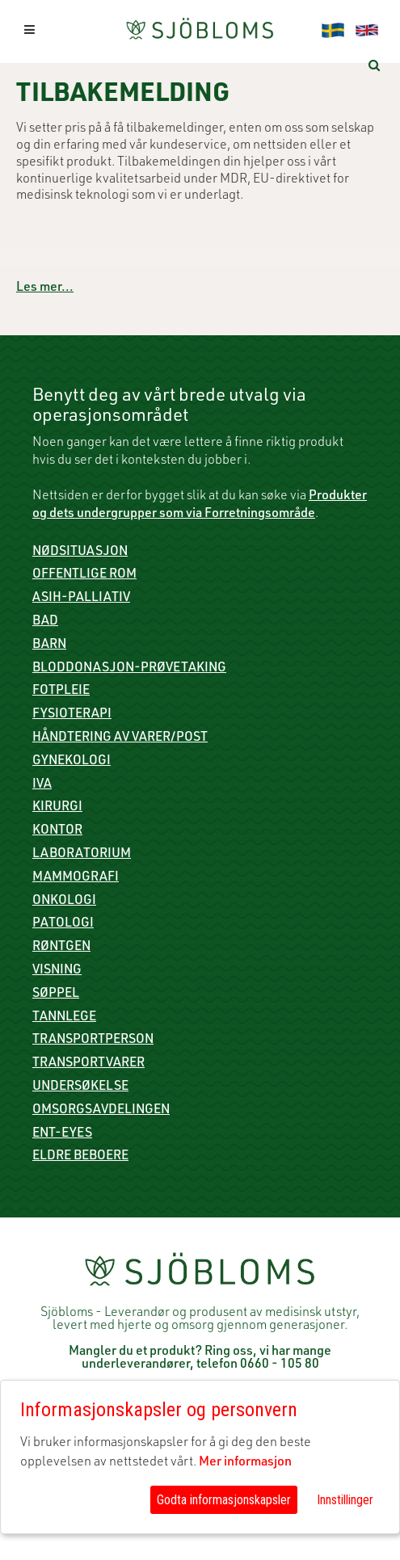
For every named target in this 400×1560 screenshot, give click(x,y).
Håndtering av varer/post (120, 738)
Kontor (57, 831)
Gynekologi (71, 761)
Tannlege (64, 1017)
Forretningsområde (259, 514)
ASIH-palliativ (81, 598)
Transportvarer (88, 1064)
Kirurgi (57, 807)
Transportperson (93, 1040)
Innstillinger (345, 1499)
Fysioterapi (72, 715)
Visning (57, 971)
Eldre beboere (80, 1156)
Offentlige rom (84, 575)
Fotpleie (61, 691)
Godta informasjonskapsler (224, 1499)
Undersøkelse (80, 1087)
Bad (45, 622)
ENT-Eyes (62, 1134)
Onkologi (64, 901)
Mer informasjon (245, 1463)
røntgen (61, 947)
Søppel (55, 994)
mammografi (75, 878)
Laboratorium (81, 854)
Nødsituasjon (80, 552)
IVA (42, 785)
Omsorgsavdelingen (101, 1110)
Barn (49, 645)
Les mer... (45, 288)
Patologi (63, 924)
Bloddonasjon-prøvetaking (129, 668)
